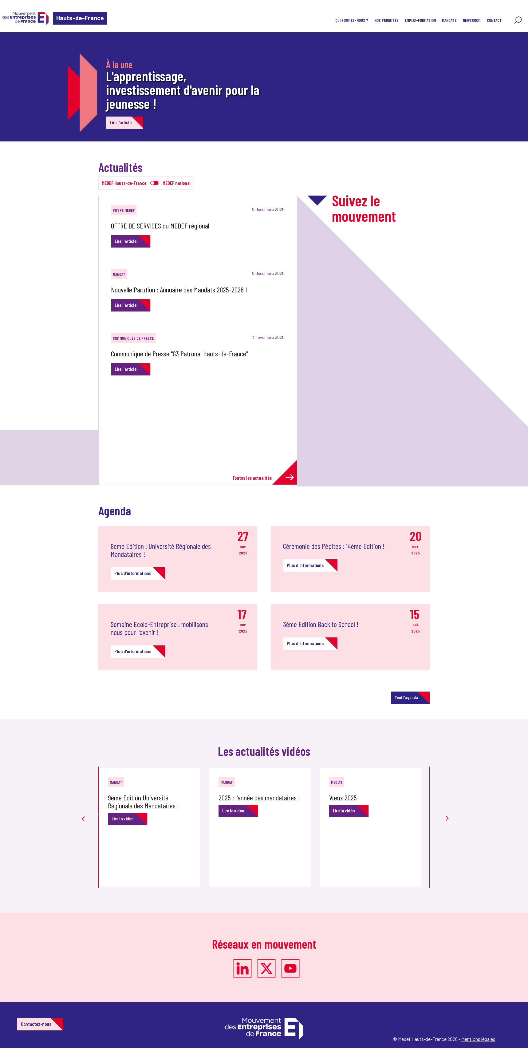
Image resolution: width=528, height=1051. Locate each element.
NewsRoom (472, 20)
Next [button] (445, 806)
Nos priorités (386, 20)
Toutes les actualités (263, 477)
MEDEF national (177, 183)
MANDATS (449, 20)
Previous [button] (83, 809)
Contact (494, 20)
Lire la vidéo (122, 818)
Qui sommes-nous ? (351, 20)
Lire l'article (121, 122)
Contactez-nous (36, 1024)
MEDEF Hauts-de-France (124, 183)
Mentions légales (478, 1039)
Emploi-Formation (420, 20)
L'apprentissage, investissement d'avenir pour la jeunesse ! (182, 89)
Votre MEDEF (124, 210)
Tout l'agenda (406, 697)
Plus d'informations (132, 573)
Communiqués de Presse (133, 338)
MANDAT (119, 274)
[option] (154, 827)
